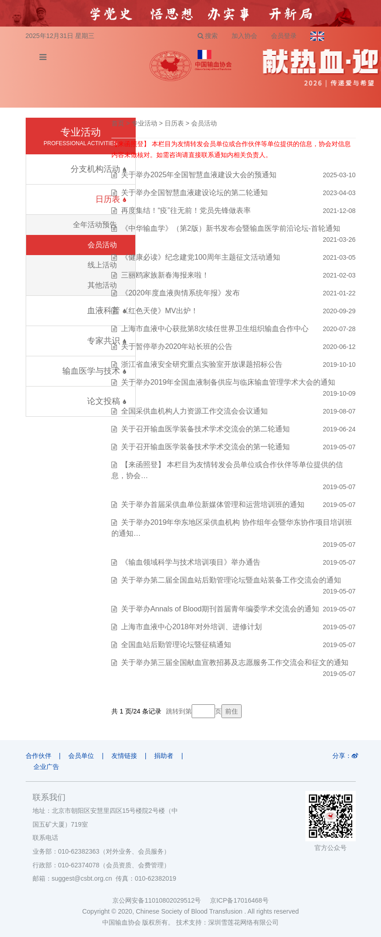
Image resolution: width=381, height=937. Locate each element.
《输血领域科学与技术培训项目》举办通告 (190, 562)
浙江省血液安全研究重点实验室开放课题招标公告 (201, 364)
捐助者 (163, 755)
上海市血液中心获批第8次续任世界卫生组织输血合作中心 (215, 328)
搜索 (208, 35)
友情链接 (124, 755)
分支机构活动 (98, 169)
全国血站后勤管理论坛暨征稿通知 (176, 644)
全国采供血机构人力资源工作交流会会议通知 (194, 411)
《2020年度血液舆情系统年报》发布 (180, 293)
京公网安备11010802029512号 (161, 900)
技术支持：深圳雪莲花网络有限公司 (227, 922)
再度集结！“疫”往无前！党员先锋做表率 (186, 210)
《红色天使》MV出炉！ (159, 311)
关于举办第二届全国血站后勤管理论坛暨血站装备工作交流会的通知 (231, 580)
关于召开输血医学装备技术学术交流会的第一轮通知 (205, 447)
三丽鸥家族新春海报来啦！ (165, 275)
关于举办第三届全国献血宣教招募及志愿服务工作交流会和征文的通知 (234, 662)
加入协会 (244, 35)
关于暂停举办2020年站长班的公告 (177, 346)
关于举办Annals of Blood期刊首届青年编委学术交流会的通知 (220, 609)
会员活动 (102, 245)
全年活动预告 (95, 225)
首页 (117, 123)
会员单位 (81, 755)
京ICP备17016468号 (239, 900)
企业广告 (46, 766)
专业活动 (144, 123)
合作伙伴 (38, 755)
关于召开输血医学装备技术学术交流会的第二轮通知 (205, 429)
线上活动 (102, 265)
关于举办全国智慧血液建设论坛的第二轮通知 (194, 192)
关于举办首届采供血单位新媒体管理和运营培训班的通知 (212, 504)
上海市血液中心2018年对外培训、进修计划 (191, 627)
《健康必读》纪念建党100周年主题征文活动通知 (200, 257)
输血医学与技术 (94, 371)
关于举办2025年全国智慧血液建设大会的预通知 (199, 175)
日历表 (174, 123)
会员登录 (284, 35)
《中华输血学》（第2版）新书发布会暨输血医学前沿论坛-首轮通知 (230, 228)
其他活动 (102, 285)
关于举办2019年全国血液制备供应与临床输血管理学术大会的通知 (228, 382)
